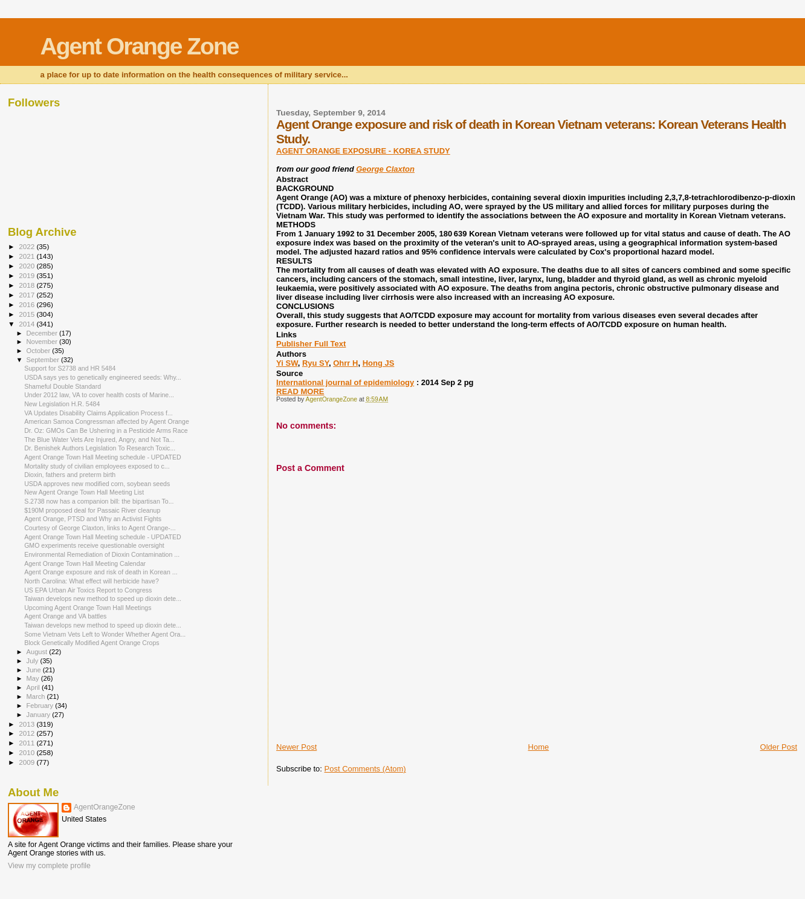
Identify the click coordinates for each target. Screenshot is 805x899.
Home (538, 746)
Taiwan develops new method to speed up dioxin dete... (102, 598)
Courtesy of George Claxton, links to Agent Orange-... (99, 527)
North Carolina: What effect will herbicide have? (91, 581)
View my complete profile (49, 866)
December (43, 333)
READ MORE (300, 391)
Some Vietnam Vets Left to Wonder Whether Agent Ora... (105, 634)
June (35, 669)
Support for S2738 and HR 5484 (69, 368)
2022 (27, 246)
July (33, 660)
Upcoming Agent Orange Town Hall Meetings (87, 607)
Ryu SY (315, 363)
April (34, 687)
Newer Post (296, 746)
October (40, 350)
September (44, 359)
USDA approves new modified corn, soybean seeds (97, 483)
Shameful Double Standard (62, 386)
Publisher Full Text (311, 343)
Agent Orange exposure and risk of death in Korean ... (100, 572)
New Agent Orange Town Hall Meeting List (84, 492)
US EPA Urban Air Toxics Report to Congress (88, 590)
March (37, 696)
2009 (27, 762)
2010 (27, 752)
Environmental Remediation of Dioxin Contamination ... (101, 554)
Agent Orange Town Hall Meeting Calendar (85, 563)
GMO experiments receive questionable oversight (94, 545)
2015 (27, 314)
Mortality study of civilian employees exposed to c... (96, 466)
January (40, 714)
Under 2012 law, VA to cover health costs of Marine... (99, 394)
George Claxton (385, 169)
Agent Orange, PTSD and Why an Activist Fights (92, 518)
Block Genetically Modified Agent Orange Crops (91, 642)
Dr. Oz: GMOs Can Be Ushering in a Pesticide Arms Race (105, 430)
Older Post (778, 746)
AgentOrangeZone (104, 807)
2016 (27, 304)
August (38, 651)
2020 (27, 266)
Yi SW (287, 363)
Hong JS (379, 363)
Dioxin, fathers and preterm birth (69, 474)
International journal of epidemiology (345, 382)
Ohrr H (345, 363)
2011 (27, 743)
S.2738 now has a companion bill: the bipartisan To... (98, 501)
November (43, 341)
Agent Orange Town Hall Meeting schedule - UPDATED (102, 457)
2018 (27, 285)
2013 (27, 724)
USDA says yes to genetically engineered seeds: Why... (102, 377)
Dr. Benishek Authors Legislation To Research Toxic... (99, 448)
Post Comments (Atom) (365, 768)
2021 (27, 256)
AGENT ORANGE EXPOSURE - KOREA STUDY (363, 150)
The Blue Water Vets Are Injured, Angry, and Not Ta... (99, 439)
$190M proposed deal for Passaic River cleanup (92, 510)
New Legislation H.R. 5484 (62, 403)
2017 (27, 295)
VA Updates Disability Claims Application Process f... (98, 413)
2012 (27, 733)
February (41, 705)
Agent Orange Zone (139, 46)
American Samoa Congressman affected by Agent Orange (106, 421)
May (34, 678)
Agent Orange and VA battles (65, 616)
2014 (27, 324)
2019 (27, 275)
